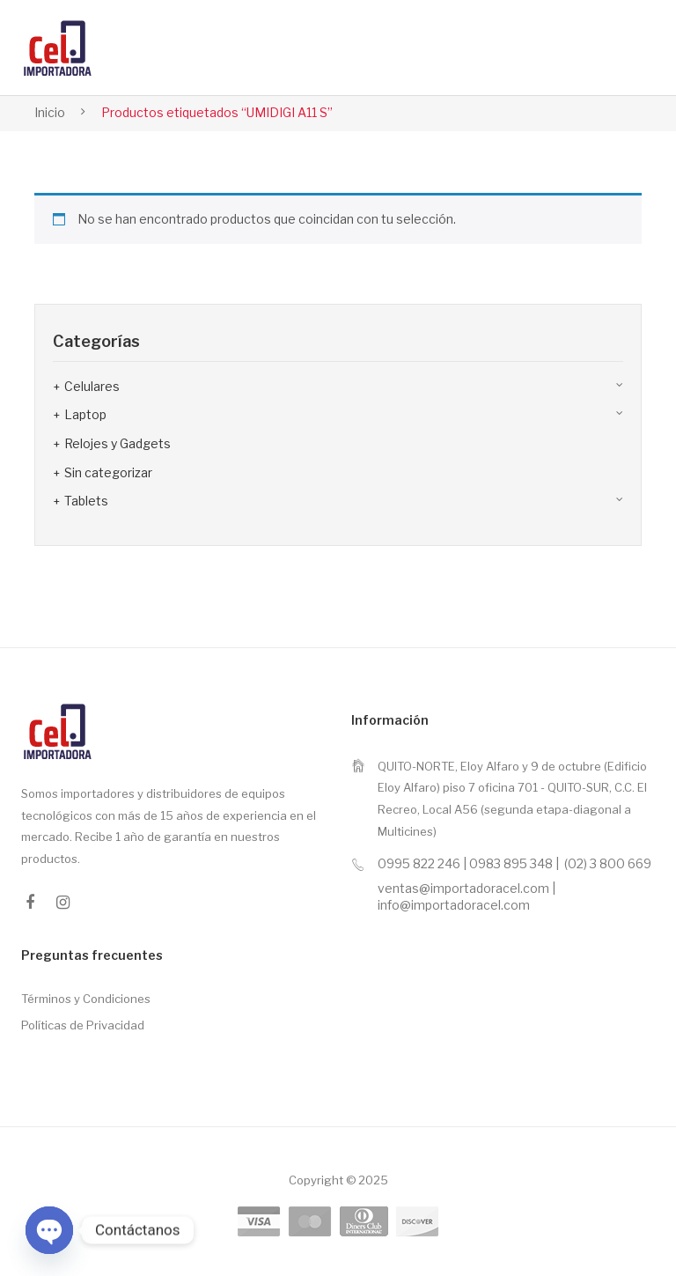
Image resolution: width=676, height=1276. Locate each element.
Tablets (86, 500)
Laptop (85, 414)
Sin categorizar (108, 472)
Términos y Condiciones (86, 999)
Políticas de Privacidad (82, 1025)
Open (612, 47)
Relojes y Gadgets (117, 443)
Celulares (92, 386)
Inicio (49, 112)
